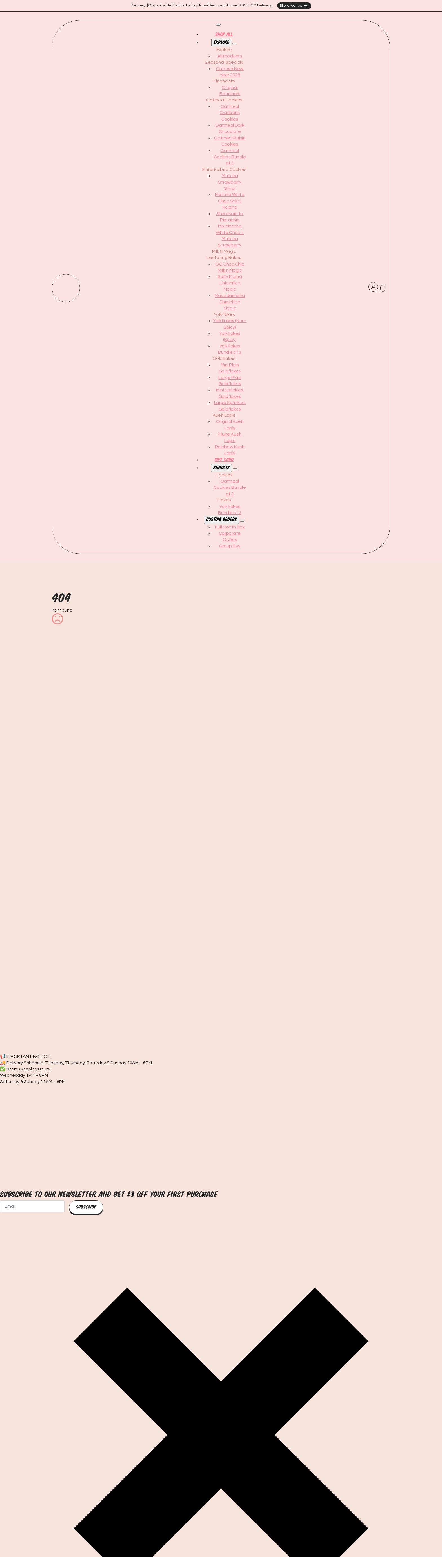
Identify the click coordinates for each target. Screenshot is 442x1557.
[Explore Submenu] (234, 43)
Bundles (221, 467)
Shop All (224, 34)
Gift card (224, 460)
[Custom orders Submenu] (242, 521)
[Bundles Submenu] (235, 469)
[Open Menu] (218, 25)
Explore (221, 42)
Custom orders (221, 519)
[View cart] (383, 288)
